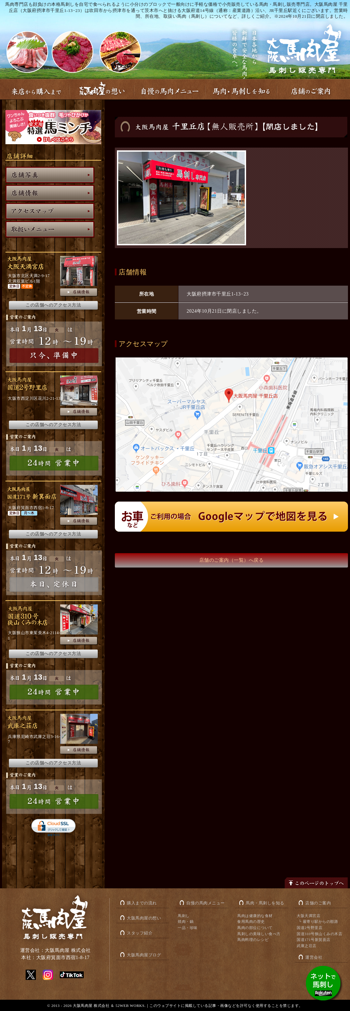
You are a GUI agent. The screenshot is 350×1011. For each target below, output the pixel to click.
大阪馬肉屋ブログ (144, 955)
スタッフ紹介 (139, 933)
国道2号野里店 (309, 928)
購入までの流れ (142, 903)
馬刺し (184, 916)
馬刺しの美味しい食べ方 (259, 934)
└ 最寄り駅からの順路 (318, 921)
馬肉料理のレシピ (253, 940)
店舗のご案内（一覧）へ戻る (231, 560)
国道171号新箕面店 (314, 940)
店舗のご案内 (318, 903)
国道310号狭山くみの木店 (319, 934)
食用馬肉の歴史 (251, 921)
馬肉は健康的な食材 (255, 916)
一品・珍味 (188, 928)
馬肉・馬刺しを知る (265, 903)
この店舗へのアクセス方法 (53, 305)
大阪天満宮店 (308, 916)
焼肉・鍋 (185, 921)
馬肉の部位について (255, 928)
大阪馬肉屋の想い (144, 918)
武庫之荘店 (307, 946)
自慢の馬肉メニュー (205, 903)
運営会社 (313, 957)
